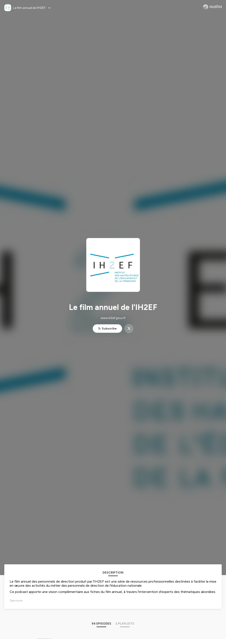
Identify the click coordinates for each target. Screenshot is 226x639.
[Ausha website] (212, 6)
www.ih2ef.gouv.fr (113, 318)
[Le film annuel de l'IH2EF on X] (128, 328)
